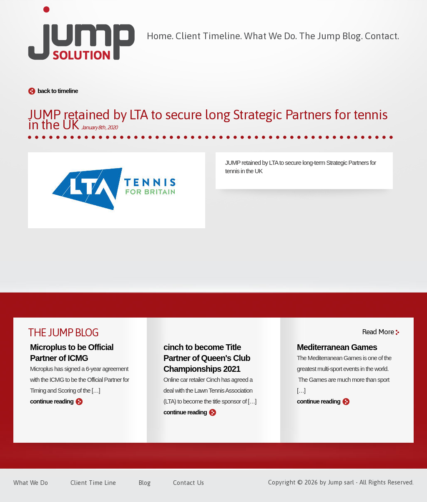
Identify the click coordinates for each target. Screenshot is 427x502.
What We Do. (270, 35)
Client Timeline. (209, 35)
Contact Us (188, 482)
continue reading (51, 401)
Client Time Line (93, 482)
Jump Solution (81, 33)
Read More (378, 332)
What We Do (30, 482)
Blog (144, 482)
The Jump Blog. (331, 35)
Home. (160, 35)
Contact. (382, 35)
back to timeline (58, 91)
